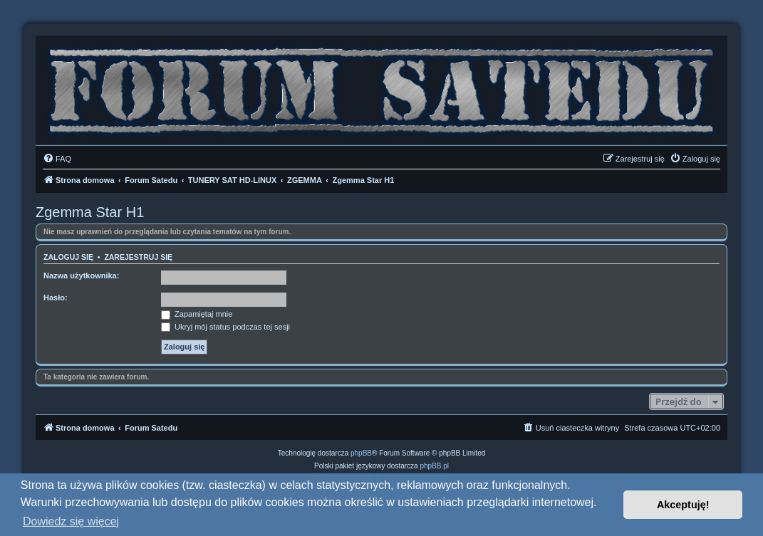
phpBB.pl (434, 466)
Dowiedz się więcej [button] (71, 521)
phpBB (361, 453)
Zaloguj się (68, 257)
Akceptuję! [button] (683, 504)
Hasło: (55, 297)
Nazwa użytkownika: (81, 275)
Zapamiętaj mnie (196, 314)
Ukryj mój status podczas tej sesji (225, 326)
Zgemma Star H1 (90, 212)
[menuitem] (57, 158)
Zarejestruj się (138, 257)
